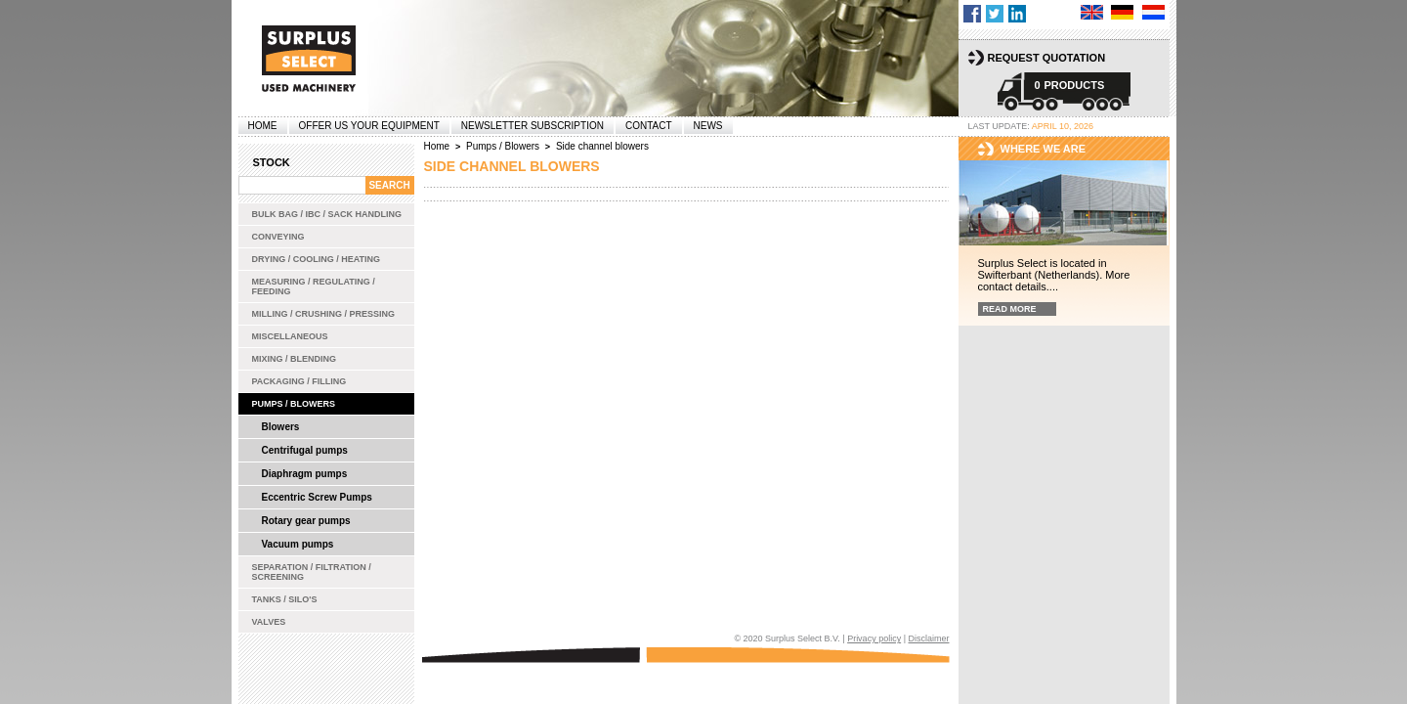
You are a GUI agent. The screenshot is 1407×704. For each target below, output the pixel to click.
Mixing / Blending (294, 359)
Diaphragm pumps (305, 473)
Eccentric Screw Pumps (317, 497)
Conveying (278, 237)
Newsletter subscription (532, 125)
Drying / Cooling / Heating (316, 259)
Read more (1010, 309)
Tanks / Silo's (285, 599)
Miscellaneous (290, 336)
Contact (648, 125)
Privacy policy (874, 638)
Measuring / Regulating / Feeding (313, 286)
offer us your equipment (369, 125)
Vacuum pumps (298, 544)
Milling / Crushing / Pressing (324, 314)
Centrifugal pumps (305, 450)
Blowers (281, 426)
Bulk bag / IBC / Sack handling (327, 214)
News (708, 125)
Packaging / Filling (299, 381)
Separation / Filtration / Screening (311, 572)
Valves (269, 622)
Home (262, 125)
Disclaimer (928, 638)
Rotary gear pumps (306, 520)
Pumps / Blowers (294, 404)
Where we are (1044, 148)
